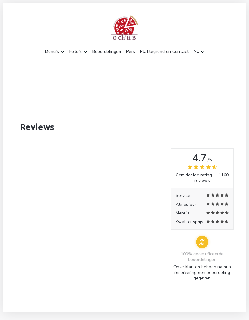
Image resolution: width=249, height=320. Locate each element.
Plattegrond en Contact (164, 51)
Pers (130, 51)
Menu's (54, 51)
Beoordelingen (106, 51)
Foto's (78, 51)
